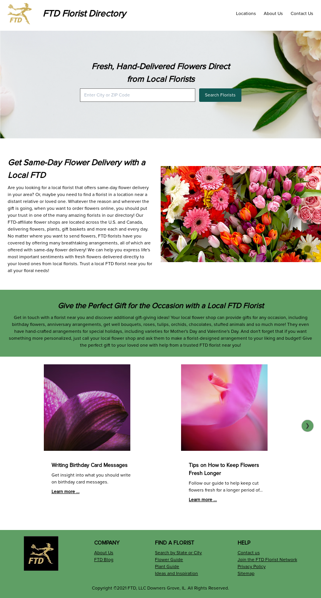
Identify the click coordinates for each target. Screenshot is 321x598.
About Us (273, 14)
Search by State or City (178, 553)
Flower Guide (169, 560)
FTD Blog (103, 560)
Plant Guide (167, 567)
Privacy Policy (252, 567)
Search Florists (220, 95)
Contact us (249, 553)
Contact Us (302, 14)
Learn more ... (66, 492)
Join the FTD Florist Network (267, 560)
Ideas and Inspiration (176, 573)
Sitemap (246, 573)
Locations (246, 14)
